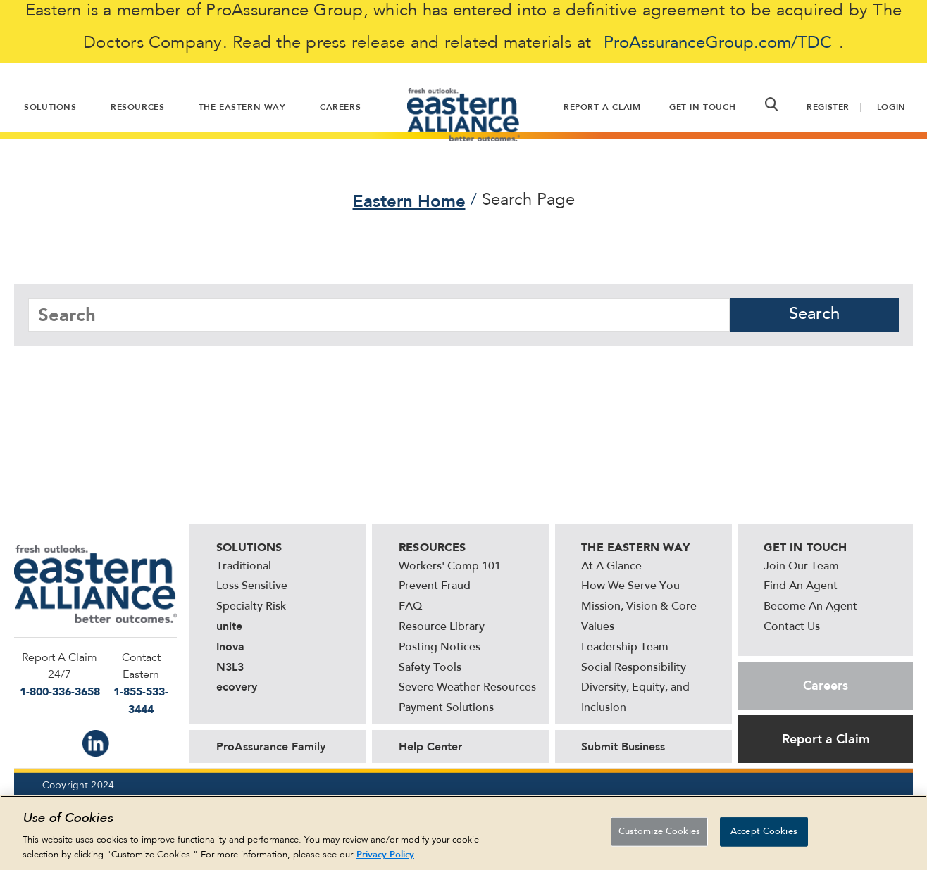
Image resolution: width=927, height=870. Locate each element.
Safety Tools (430, 668)
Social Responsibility (633, 668)
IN (95, 743)
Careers (825, 685)
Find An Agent (801, 586)
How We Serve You (630, 586)
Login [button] (891, 107)
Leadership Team (624, 647)
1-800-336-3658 (60, 691)
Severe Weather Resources (467, 687)
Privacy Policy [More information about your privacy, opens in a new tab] (385, 855)
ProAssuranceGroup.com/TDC (718, 43)
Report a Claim (826, 739)
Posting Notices (439, 647)
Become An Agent (810, 606)
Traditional (243, 566)
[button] (770, 104)
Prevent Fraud (435, 586)
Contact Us (792, 627)
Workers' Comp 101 (450, 566)
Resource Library (442, 627)
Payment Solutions (446, 708)
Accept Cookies (763, 832)
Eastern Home (409, 201)
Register (828, 107)
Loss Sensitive (251, 586)
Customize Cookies (659, 832)
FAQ (410, 606)
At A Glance (611, 566)
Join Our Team (801, 566)
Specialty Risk (251, 606)
